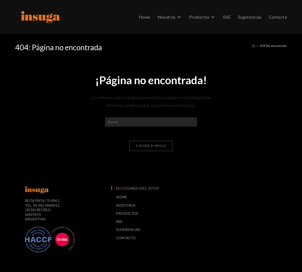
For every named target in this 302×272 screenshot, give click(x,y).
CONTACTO (126, 238)
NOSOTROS (125, 205)
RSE (119, 221)
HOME (121, 197)
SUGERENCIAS (128, 229)
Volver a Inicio (151, 146)
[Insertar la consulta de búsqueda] (151, 122)
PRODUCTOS (127, 213)
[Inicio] (253, 46)
